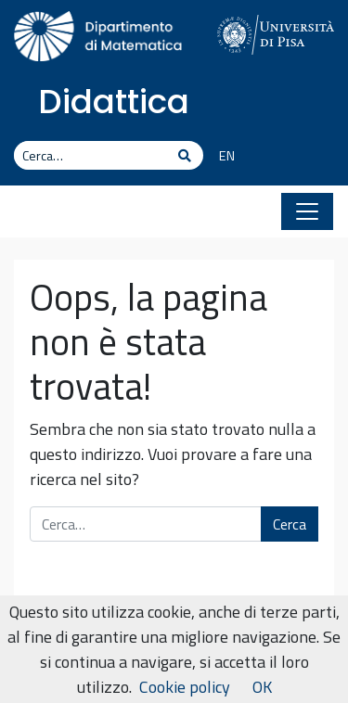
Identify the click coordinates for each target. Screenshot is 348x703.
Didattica (113, 101)
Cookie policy (184, 686)
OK (262, 686)
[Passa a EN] (220, 157)
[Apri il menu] (307, 211)
